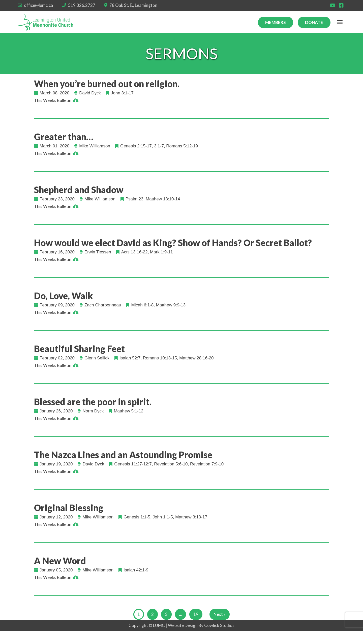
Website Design (183, 625)
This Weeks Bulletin (52, 100)
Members (275, 22)
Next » (220, 614)
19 (195, 614)
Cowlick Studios (219, 625)
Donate (314, 22)
